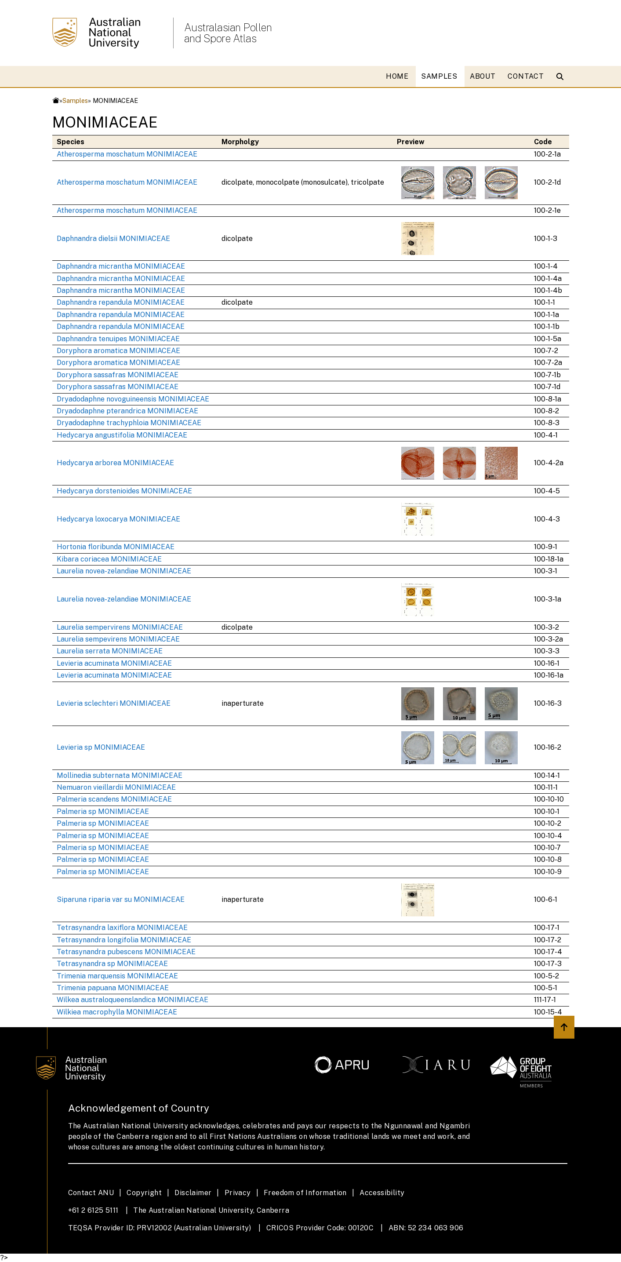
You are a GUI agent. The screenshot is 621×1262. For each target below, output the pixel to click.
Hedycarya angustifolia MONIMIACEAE (122, 435)
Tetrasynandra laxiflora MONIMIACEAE (122, 927)
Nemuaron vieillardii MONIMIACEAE (116, 787)
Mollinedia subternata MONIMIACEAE (119, 775)
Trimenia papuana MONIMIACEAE (113, 988)
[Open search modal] (561, 76)
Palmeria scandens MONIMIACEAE (114, 799)
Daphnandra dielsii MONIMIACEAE (113, 238)
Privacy (238, 1193)
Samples (75, 100)
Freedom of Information (305, 1193)
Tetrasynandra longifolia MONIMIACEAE (124, 940)
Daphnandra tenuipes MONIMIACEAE (118, 339)
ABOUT (483, 76)
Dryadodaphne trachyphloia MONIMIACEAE (129, 423)
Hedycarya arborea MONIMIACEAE (115, 463)
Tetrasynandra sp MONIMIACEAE (112, 963)
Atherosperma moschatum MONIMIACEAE (127, 154)
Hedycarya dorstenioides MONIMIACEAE (124, 491)
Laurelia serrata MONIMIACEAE (110, 651)
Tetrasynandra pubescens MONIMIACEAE (126, 952)
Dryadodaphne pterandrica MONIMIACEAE (127, 411)
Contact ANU (91, 1193)
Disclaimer (192, 1193)
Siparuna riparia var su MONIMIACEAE (121, 899)
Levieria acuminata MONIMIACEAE (114, 663)
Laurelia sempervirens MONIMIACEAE (120, 627)
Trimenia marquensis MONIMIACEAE (117, 976)
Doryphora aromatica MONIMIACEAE (118, 351)
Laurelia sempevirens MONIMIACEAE (118, 639)
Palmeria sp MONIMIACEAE (103, 811)
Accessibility (382, 1193)
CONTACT (526, 76)
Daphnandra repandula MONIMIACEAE (121, 302)
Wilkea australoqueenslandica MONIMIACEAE (132, 1000)
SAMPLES (439, 76)
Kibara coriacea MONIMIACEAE (109, 559)
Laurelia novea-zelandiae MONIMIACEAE (124, 571)
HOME (397, 76)
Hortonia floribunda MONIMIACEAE (115, 547)
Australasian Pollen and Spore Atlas (228, 33)
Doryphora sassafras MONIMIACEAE (117, 375)
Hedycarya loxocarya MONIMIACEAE (118, 519)
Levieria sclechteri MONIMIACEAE (114, 703)
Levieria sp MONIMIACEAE (101, 747)
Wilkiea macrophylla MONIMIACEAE (117, 1012)
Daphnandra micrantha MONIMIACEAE (121, 266)
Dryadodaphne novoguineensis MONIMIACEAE (133, 399)
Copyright (144, 1193)
